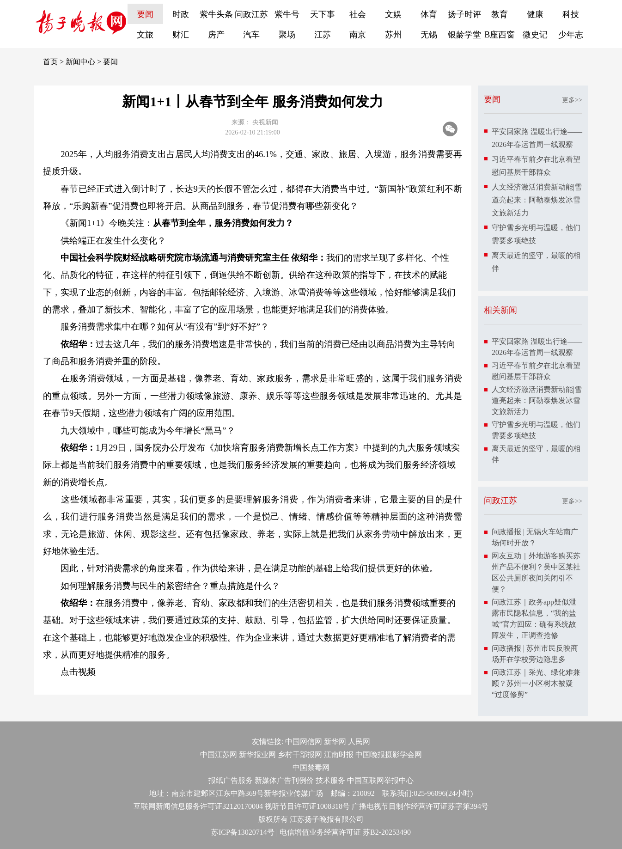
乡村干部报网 (300, 754)
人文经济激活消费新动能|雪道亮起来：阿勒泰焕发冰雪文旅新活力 (537, 200)
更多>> (572, 100)
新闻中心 (80, 62)
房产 (216, 34)
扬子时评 (464, 14)
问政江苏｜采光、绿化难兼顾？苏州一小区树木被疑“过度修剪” (536, 683)
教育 (499, 14)
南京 (357, 34)
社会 (357, 14)
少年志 (570, 34)
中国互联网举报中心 (380, 780)
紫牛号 (286, 14)
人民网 (359, 741)
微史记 (535, 34)
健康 (535, 14)
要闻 (145, 14)
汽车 (251, 34)
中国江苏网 (218, 754)
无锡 (429, 34)
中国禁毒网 (311, 767)
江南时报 (339, 754)
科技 (570, 14)
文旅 (145, 34)
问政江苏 (251, 14)
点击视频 (78, 672)
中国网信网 (303, 741)
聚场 (287, 34)
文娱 (393, 14)
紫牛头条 (216, 14)
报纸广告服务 (230, 780)
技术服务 (330, 780)
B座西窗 (499, 34)
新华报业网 (257, 754)
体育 (429, 14)
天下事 (322, 14)
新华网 (335, 741)
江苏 (322, 34)
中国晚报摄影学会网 (388, 754)
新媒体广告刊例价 (284, 780)
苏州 (393, 34)
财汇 (180, 34)
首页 (50, 62)
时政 (180, 14)
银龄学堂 (464, 34)
